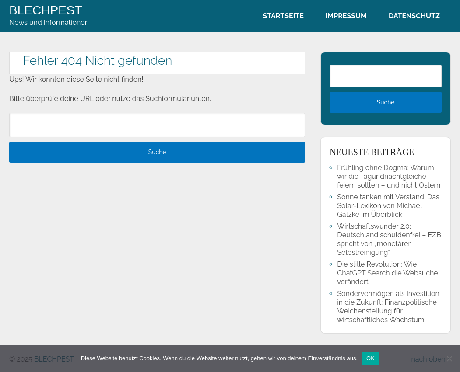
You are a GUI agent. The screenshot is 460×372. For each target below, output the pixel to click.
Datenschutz (414, 16)
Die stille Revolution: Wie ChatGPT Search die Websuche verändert (387, 273)
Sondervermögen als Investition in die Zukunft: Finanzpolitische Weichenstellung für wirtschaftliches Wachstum (388, 306)
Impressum (346, 16)
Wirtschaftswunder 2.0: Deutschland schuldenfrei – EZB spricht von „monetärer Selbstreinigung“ (389, 239)
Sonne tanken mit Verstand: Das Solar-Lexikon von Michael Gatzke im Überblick (388, 206)
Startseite (283, 16)
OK (370, 358)
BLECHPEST (45, 10)
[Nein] (449, 358)
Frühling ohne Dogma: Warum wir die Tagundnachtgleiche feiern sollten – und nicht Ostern (388, 176)
